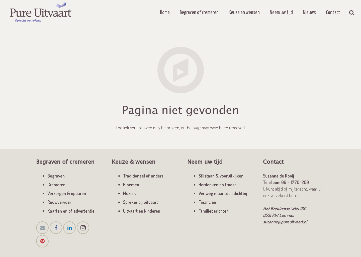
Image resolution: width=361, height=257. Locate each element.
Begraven (56, 176)
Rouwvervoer (59, 202)
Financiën (207, 202)
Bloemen (131, 184)
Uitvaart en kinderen (141, 211)
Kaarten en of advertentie (71, 211)
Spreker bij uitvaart (140, 202)
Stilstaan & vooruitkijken (221, 176)
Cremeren (56, 184)
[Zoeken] (352, 12)
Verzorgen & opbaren (66, 193)
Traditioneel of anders (143, 176)
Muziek (129, 193)
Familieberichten (214, 211)
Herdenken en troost (217, 184)
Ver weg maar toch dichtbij (223, 193)
